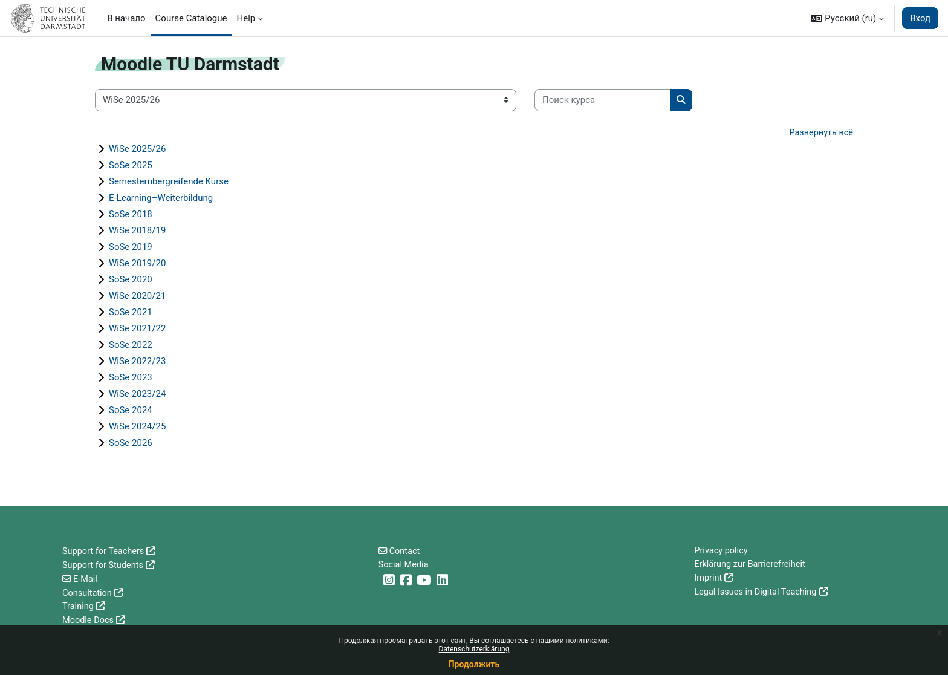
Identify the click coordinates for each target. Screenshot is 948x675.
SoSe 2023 (130, 378)
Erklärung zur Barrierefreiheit (751, 565)
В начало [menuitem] (126, 18)
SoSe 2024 (130, 410)
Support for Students (104, 565)
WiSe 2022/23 (137, 361)
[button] (847, 18)
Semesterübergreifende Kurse (169, 182)
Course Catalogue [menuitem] (191, 18)
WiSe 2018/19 (137, 231)
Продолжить (474, 664)
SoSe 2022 (130, 345)
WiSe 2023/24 (137, 394)
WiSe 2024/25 (137, 427)
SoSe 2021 (130, 312)
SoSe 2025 (130, 165)
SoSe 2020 (130, 280)
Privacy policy (721, 551)
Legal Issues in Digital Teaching (757, 592)
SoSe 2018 (130, 214)
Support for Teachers (104, 551)
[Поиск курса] (602, 100)
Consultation (88, 592)
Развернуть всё (820, 133)
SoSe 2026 (130, 443)
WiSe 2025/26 (137, 149)
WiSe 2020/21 (137, 296)
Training (78, 606)
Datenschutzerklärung (474, 649)
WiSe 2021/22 (137, 329)
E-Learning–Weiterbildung (161, 198)
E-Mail (86, 578)
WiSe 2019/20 (137, 263)
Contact (405, 551)
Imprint (708, 578)
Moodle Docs (88, 620)
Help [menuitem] (246, 18)
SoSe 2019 (130, 247)
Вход (920, 18)
